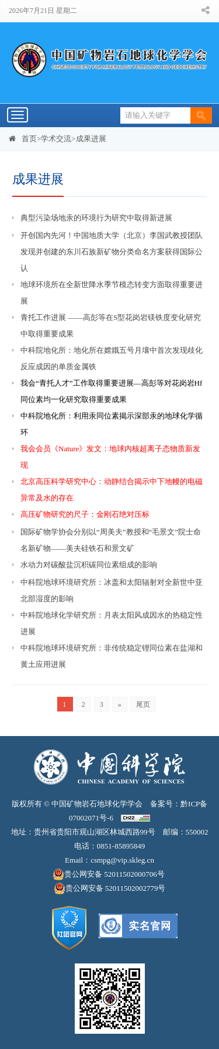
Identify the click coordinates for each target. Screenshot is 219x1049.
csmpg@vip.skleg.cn (122, 860)
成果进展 (91, 138)
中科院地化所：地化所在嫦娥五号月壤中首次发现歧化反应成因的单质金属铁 (111, 358)
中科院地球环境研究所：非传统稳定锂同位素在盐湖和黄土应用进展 (111, 656)
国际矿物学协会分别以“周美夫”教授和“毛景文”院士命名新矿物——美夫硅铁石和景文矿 (110, 540)
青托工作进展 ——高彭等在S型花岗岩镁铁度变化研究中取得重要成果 (110, 325)
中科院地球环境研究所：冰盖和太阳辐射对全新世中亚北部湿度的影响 (111, 590)
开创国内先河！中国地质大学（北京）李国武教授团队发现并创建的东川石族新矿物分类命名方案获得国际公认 (111, 252)
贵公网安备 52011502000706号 (109, 874)
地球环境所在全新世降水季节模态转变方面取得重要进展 (111, 292)
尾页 (143, 704)
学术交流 (56, 138)
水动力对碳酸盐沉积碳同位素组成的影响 (88, 564)
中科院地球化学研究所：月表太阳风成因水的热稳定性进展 (111, 623)
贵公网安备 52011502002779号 (110, 888)
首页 (29, 138)
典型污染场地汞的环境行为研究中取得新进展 (96, 217)
